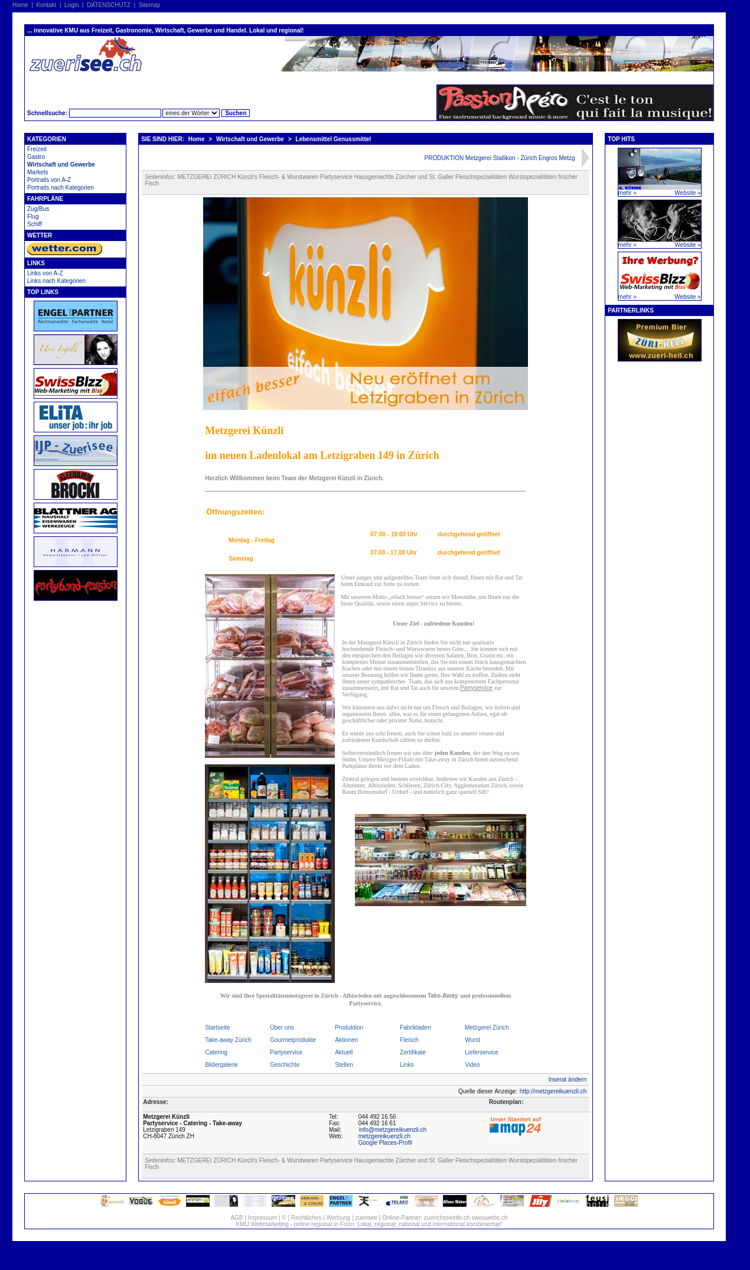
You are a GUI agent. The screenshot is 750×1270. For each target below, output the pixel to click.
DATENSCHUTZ (109, 5)
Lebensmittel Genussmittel (333, 139)
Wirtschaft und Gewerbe (61, 164)
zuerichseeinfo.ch (447, 1217)
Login (71, 5)
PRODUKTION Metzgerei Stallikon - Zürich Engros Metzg (500, 158)
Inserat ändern (568, 1079)
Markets (37, 172)
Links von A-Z (45, 273)
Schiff (34, 224)
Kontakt (46, 5)
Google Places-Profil (385, 1142)
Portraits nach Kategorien (60, 187)
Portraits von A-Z (49, 180)
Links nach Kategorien (56, 281)
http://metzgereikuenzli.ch (553, 1091)
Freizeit (37, 149)
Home (20, 5)
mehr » (627, 193)
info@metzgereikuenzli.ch (393, 1129)
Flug (32, 216)
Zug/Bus (38, 209)
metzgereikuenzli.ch (384, 1136)
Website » (687, 193)
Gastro (36, 157)
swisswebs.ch (489, 1217)
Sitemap (150, 5)
